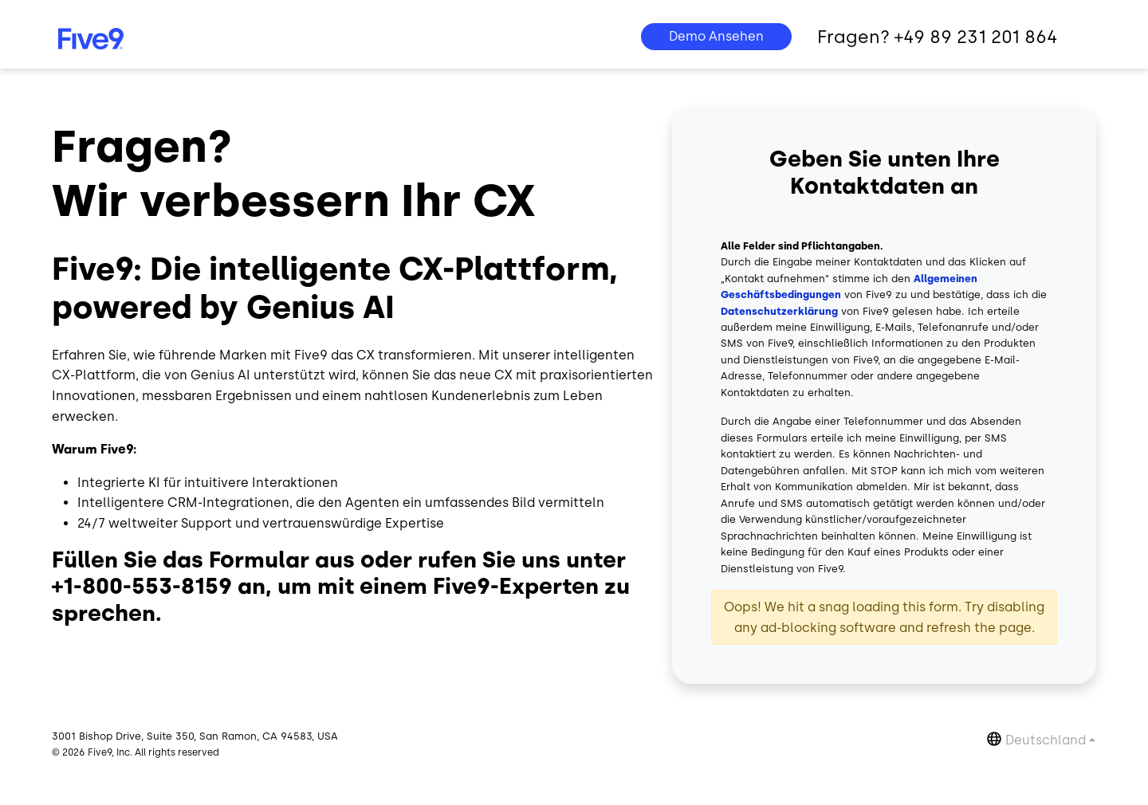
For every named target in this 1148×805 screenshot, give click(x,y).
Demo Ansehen (716, 36)
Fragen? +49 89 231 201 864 (937, 37)
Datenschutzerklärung (779, 311)
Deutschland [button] (1045, 740)
